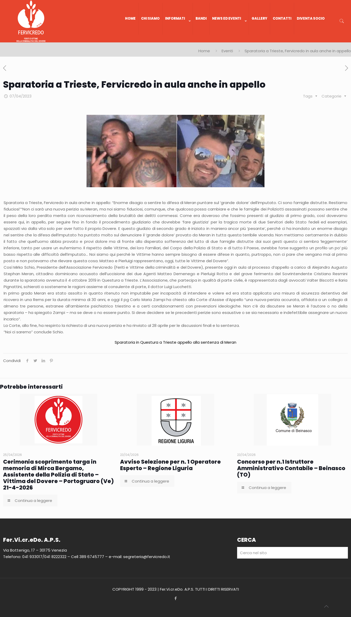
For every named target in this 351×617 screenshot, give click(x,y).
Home (204, 51)
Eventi (227, 51)
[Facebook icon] (175, 598)
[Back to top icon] (326, 606)
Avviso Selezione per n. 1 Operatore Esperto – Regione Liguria (170, 465)
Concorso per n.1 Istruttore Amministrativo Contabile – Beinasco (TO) (291, 468)
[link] (177, 39)
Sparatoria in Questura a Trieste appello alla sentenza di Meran (175, 342)
